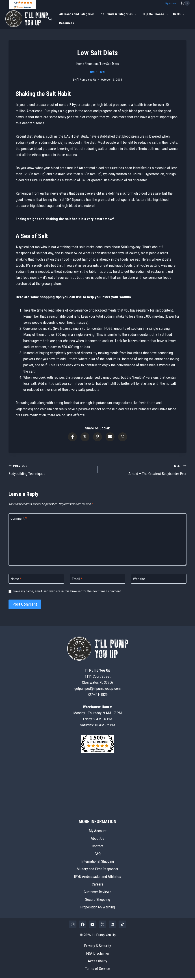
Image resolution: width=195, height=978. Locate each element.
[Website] (158, 579)
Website (139, 579)
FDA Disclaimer (97, 953)
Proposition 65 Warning (97, 907)
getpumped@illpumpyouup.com (97, 688)
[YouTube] (92, 924)
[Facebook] (83, 924)
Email (77, 579)
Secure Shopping (97, 899)
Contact (97, 846)
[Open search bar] (50, 19)
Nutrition (97, 71)
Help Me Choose (155, 14)
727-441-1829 (97, 694)
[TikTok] (122, 924)
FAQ (98, 853)
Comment (19, 518)
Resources (68, 23)
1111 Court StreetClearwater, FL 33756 (97, 676)
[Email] (97, 579)
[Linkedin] (112, 924)
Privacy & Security (97, 945)
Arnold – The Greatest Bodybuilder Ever (143, 469)
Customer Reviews (97, 892)
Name (16, 579)
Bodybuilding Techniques (51, 469)
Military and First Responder (97, 869)
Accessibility (97, 961)
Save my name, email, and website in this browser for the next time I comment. (67, 591)
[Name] (36, 579)
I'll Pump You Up (86, 79)
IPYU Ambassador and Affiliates (97, 876)
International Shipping (97, 861)
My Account (170, 3)
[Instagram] (72, 924)
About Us (97, 838)
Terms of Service (97, 968)
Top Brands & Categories (118, 14)
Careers (97, 884)
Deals (179, 14)
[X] (102, 924)
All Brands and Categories (77, 14)
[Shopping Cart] (185, 3)
